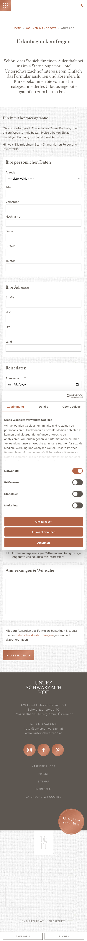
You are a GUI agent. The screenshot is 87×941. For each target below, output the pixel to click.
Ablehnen (43, 542)
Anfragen (23, 936)
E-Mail (11, 246)
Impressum (43, 789)
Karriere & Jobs (43, 766)
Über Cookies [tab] (72, 406)
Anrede (11, 172)
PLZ (8, 312)
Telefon (11, 261)
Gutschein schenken (71, 821)
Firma (9, 231)
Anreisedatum (16, 378)
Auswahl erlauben (43, 532)
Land (9, 341)
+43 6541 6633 (47, 724)
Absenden (18, 655)
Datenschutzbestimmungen (34, 635)
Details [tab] (43, 406)
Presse (43, 774)
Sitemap (43, 781)
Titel (9, 187)
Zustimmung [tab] (15, 406)
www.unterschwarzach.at (43, 733)
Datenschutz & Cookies (43, 796)
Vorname (12, 202)
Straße (10, 297)
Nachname (14, 216)
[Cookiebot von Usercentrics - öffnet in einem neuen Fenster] (66, 396)
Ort (8, 327)
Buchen (64, 936)
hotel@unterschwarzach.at (43, 728)
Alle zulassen (43, 521)
